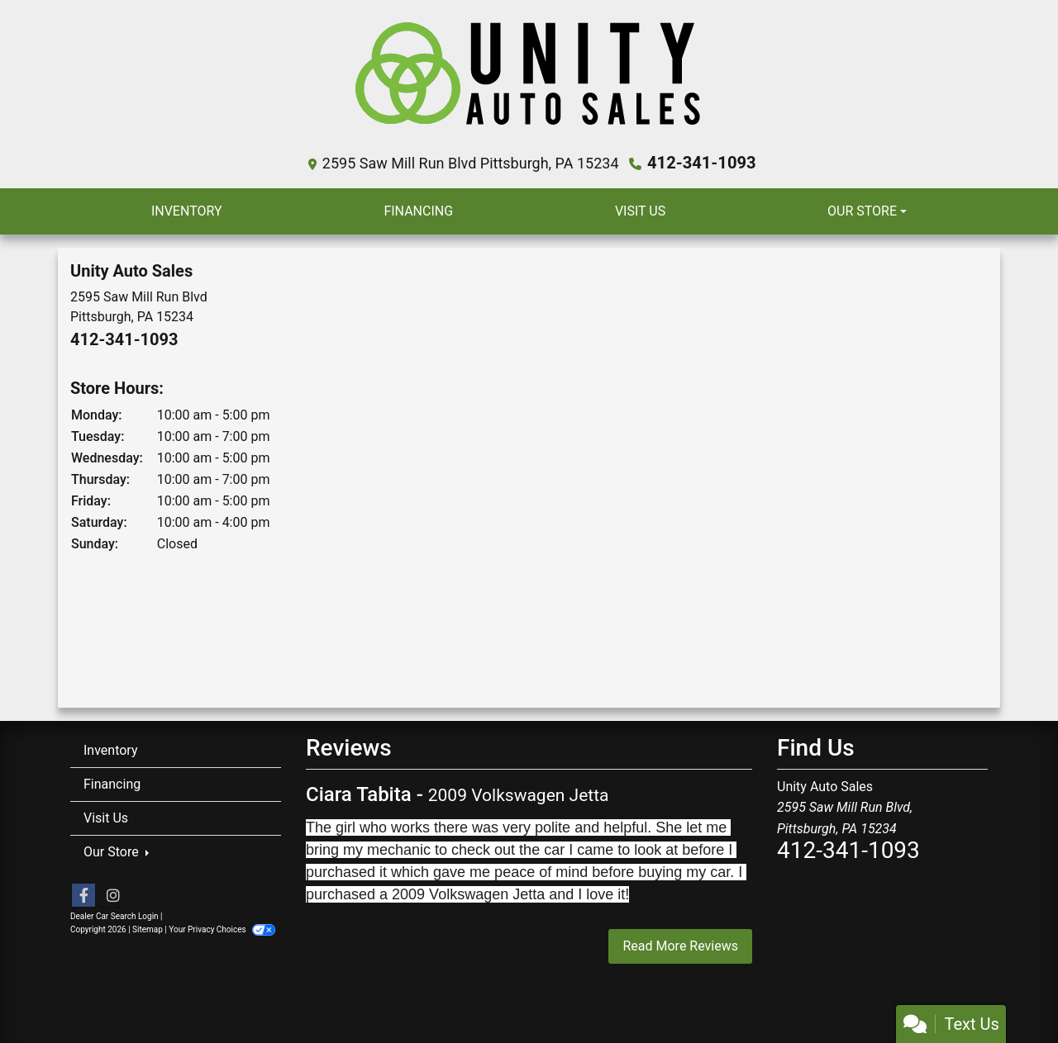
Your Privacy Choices (222, 929)
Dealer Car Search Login (114, 916)
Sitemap (147, 929)
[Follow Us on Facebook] (83, 896)
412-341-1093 (702, 163)
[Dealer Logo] (529, 80)
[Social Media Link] (113, 896)
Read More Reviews (680, 945)
